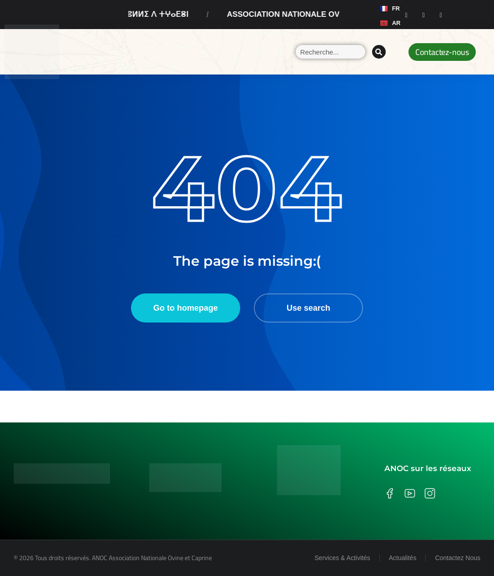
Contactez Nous (457, 557)
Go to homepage (185, 308)
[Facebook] (406, 14)
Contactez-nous (442, 52)
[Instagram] (423, 14)
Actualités (403, 557)
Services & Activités (342, 557)
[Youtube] (441, 14)
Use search (308, 308)
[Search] (379, 52)
